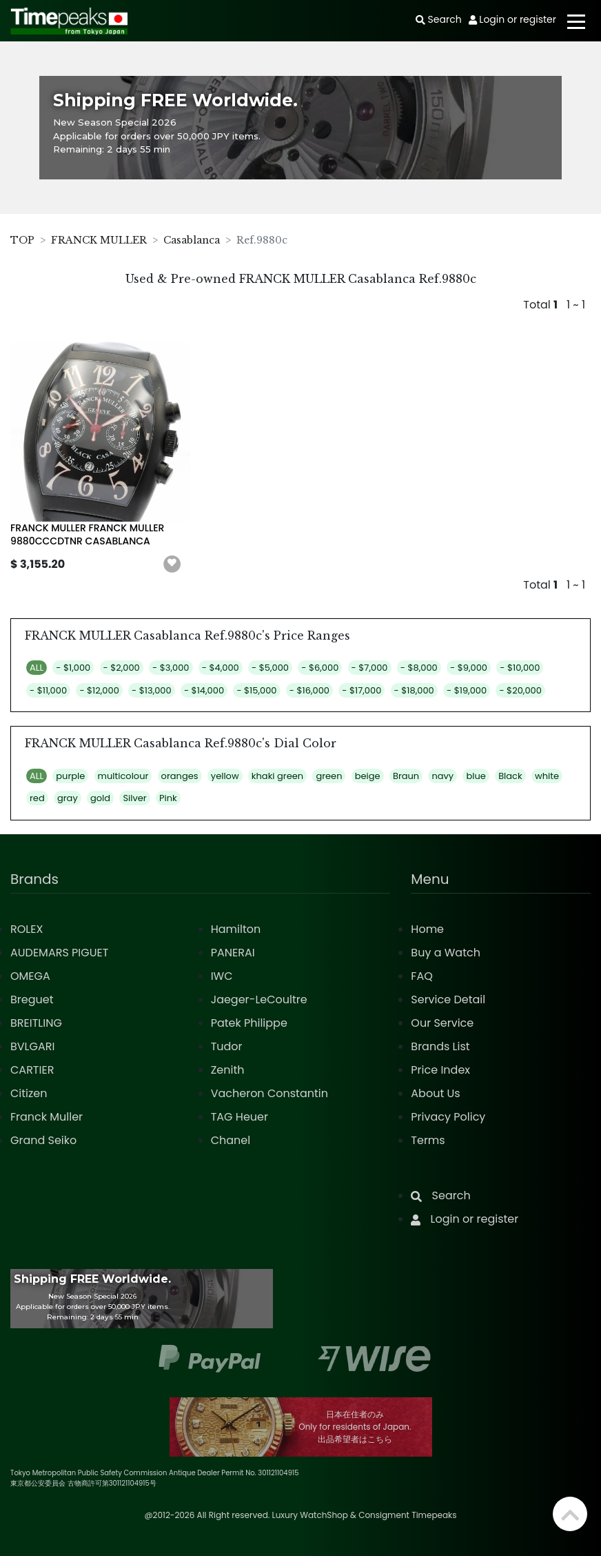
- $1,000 (73, 667)
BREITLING (36, 1023)
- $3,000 (170, 667)
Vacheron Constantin (269, 1093)
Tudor (227, 1046)
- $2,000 (121, 667)
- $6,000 (319, 667)
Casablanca (191, 240)
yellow (225, 775)
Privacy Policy (448, 1117)
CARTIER (32, 1070)
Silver (134, 798)
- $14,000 (204, 690)
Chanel (231, 1140)
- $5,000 (270, 667)
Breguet (32, 999)
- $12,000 (99, 690)
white (547, 775)
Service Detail (448, 999)
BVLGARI (32, 1046)
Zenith (228, 1070)
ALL (36, 667)
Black (510, 775)
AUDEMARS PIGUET (59, 953)
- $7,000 (370, 667)
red (37, 798)
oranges (179, 775)
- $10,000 (520, 667)
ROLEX (26, 929)
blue (475, 775)
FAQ (421, 976)
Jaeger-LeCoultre (259, 999)
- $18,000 (414, 690)
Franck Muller (46, 1117)
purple (70, 775)
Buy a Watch (445, 953)
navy (442, 775)
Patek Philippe (249, 1023)
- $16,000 (309, 690)
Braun (406, 775)
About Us (435, 1093)
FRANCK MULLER (99, 240)
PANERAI (233, 953)
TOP (22, 240)
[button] (172, 564)
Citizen (29, 1093)
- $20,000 (520, 690)
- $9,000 (468, 667)
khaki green (277, 775)
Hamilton (236, 929)
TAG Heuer (239, 1117)
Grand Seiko (43, 1140)
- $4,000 (220, 667)
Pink (168, 798)
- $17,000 (361, 690)
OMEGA (30, 976)
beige (367, 775)
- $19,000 (467, 690)
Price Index (440, 1070)
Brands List (440, 1046)
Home (427, 929)
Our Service (442, 1023)
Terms (428, 1140)
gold (100, 798)
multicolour (123, 775)
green (329, 775)
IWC (222, 976)
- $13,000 (152, 690)
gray (67, 798)
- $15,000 (256, 690)
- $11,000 (48, 690)
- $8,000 (419, 667)
